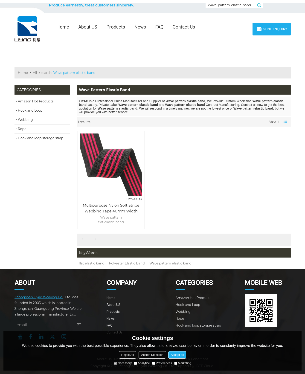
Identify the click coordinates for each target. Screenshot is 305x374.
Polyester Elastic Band (127, 263)
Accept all (177, 355)
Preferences (162, 363)
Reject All (127, 355)
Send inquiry (275, 29)
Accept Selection (152, 355)
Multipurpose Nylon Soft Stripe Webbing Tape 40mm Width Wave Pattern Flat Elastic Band (111, 208)
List (279, 122)
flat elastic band (92, 263)
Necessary (123, 363)
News (140, 27)
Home (62, 27)
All (35, 73)
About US (87, 27)
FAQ (159, 27)
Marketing (182, 363)
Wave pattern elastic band (170, 263)
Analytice (142, 363)
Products (115, 27)
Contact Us (184, 27)
